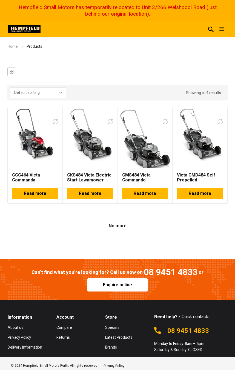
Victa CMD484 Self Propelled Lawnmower (196, 180)
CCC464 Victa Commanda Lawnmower (26, 180)
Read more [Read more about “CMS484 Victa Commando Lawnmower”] (145, 193)
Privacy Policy (114, 365)
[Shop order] (38, 92)
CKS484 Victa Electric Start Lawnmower (89, 177)
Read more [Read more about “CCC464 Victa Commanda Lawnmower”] (35, 193)
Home (13, 46)
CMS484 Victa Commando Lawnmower (136, 180)
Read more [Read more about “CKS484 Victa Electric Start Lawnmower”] (90, 193)
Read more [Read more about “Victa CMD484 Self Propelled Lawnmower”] (200, 193)
